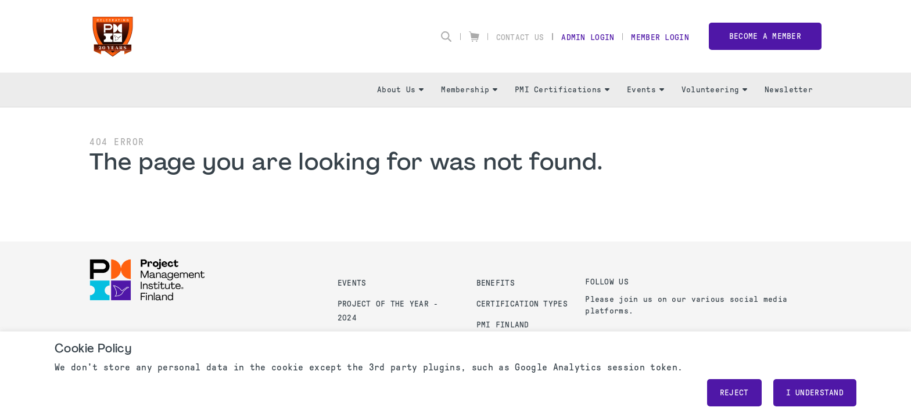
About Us (400, 89)
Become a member (765, 36)
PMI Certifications (562, 89)
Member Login (659, 37)
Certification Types (522, 304)
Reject (734, 392)
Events (645, 89)
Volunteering (714, 89)
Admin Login (587, 37)
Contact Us (520, 37)
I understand (815, 392)
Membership (469, 89)
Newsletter (789, 89)
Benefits (495, 283)
